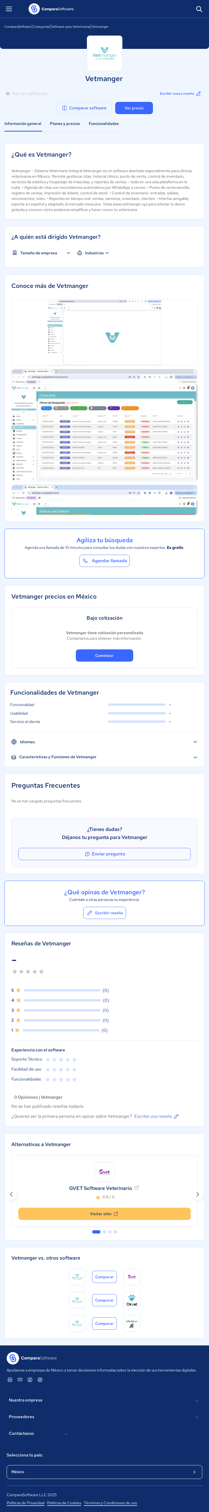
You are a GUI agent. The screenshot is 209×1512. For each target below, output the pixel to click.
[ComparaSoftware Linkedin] (10, 1379)
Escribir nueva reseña (181, 93)
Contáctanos (39, 1434)
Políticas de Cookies (64, 1502)
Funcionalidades (104, 123)
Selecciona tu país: (25, 1455)
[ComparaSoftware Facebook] (30, 1379)
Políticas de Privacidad (25, 1502)
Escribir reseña (104, 913)
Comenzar (104, 655)
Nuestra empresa (104, 1400)
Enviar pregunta (104, 854)
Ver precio (134, 108)
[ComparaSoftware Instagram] (40, 1379)
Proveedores (104, 1417)
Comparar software (84, 108)
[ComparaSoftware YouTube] (20, 1379)
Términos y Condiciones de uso (110, 1502)
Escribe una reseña (157, 1116)
